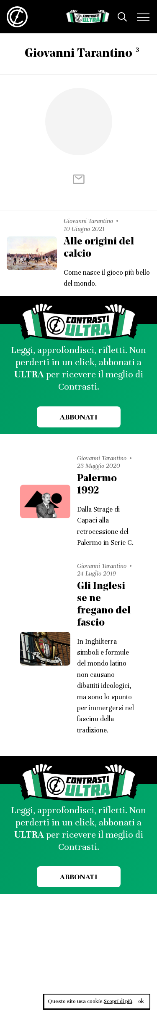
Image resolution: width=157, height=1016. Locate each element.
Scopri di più (118, 1001)
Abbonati (78, 417)
